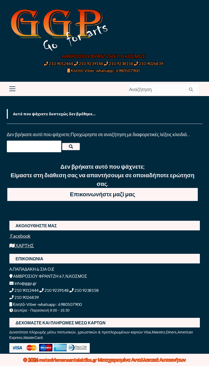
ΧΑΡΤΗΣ (21, 245)
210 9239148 (88, 63)
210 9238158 (119, 63)
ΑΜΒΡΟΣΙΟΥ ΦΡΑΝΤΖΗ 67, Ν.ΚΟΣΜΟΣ (103, 56)
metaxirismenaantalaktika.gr (68, 360)
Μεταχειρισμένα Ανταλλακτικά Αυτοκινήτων (142, 360)
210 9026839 (148, 63)
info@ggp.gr (23, 283)
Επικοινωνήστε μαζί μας (102, 194)
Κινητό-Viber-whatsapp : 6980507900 (103, 70)
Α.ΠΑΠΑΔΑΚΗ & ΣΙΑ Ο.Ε (32, 269)
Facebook (20, 236)
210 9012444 (58, 63)
